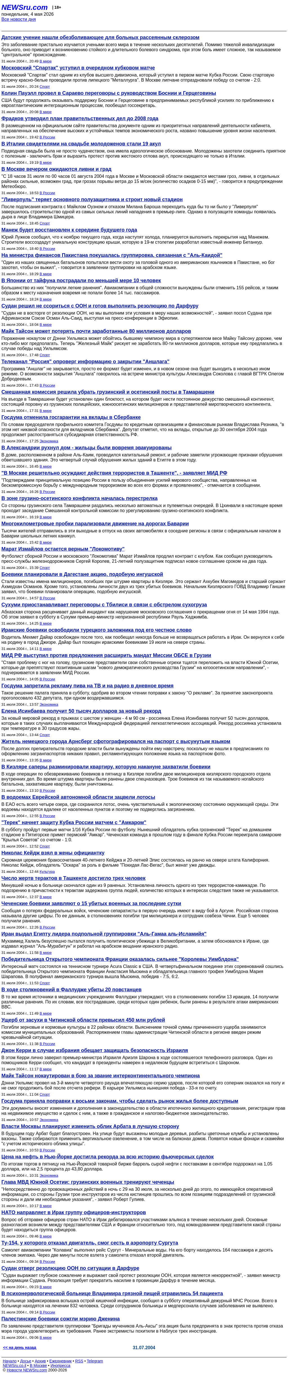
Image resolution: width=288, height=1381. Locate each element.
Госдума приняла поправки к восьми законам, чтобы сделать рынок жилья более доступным (119, 1101)
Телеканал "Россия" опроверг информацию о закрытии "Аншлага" (85, 361)
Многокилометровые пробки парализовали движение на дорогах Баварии (95, 523)
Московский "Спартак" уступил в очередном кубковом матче (78, 68)
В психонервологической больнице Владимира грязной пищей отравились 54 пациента (112, 1293)
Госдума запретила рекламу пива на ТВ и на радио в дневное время (87, 686)
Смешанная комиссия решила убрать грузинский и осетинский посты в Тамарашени (107, 392)
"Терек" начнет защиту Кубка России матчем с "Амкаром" (73, 822)
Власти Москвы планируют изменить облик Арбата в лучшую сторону (90, 1126)
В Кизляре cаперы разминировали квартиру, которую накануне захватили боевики (105, 767)
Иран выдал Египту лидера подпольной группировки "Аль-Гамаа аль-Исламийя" (103, 934)
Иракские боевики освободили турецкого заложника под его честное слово (96, 630)
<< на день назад (19, 1347)
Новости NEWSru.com (27, 1370)
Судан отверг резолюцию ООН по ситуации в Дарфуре (70, 1268)
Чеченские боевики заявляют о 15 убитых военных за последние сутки (91, 903)
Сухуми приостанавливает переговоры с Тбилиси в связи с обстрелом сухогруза (104, 604)
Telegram (95, 1361)
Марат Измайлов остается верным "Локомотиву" (63, 549)
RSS (79, 1361)
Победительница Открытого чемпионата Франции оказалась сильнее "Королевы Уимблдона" (120, 959)
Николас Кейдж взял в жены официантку (53, 853)
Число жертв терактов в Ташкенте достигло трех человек (73, 878)
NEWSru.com (24, 7)
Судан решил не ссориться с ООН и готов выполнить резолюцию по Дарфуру (100, 306)
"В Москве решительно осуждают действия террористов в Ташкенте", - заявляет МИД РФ (114, 473)
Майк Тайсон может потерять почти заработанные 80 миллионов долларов (96, 331)
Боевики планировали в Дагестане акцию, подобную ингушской (82, 574)
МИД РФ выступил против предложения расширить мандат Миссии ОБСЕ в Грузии (106, 655)
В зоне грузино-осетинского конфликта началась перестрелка (79, 498)
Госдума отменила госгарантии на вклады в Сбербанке (71, 417)
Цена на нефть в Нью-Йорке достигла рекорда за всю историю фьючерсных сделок (107, 1157)
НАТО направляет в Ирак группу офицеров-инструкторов (73, 1212)
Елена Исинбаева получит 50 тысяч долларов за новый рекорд (81, 711)
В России (47, 137)
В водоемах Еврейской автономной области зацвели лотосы (78, 797)
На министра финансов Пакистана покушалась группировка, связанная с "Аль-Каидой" (111, 255)
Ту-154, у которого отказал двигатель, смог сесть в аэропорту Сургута (89, 1243)
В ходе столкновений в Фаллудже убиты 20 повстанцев (71, 989)
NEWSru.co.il (14, 1365)
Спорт (45, 86)
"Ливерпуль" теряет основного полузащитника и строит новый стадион (92, 199)
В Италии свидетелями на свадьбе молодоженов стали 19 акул (81, 144)
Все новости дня (18, 19)
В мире (46, 61)
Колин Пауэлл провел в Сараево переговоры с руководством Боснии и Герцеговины (108, 93)
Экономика (49, 441)
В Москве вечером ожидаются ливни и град (56, 169)
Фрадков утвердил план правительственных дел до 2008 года (79, 118)
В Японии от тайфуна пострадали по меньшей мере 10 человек (81, 280)
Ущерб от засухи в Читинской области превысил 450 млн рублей (83, 1020)
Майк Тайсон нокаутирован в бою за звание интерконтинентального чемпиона (100, 1076)
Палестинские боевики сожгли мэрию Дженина (60, 1319)
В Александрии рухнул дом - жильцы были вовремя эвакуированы (86, 447)
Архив (40, 1361)
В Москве (38, 1365)
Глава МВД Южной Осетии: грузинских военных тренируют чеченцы (87, 1182)
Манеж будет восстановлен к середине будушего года (69, 230)
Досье (25, 1361)
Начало (10, 1361)
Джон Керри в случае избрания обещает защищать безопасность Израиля (94, 1050)
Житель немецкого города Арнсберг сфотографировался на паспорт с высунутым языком (115, 741)
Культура (47, 871)
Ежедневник (61, 1361)
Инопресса (61, 1365)
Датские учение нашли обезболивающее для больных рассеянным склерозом (100, 37)
